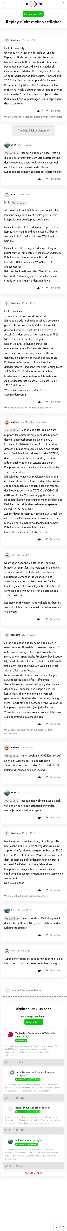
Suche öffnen (33, 1172)
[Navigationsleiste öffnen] (3, 4)
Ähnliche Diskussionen (33, 130)
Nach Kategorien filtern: (33, 1016)
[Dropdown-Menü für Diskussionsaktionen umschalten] (63, 4)
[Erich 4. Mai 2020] (10, 1141)
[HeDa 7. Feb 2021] (10, 1109)
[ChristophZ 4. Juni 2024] (10, 1034)
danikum (14, 153)
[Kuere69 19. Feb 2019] (10, 1073)
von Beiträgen (60, 1227)
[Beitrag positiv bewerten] (39, 111)
